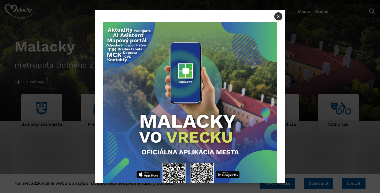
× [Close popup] (278, 16)
